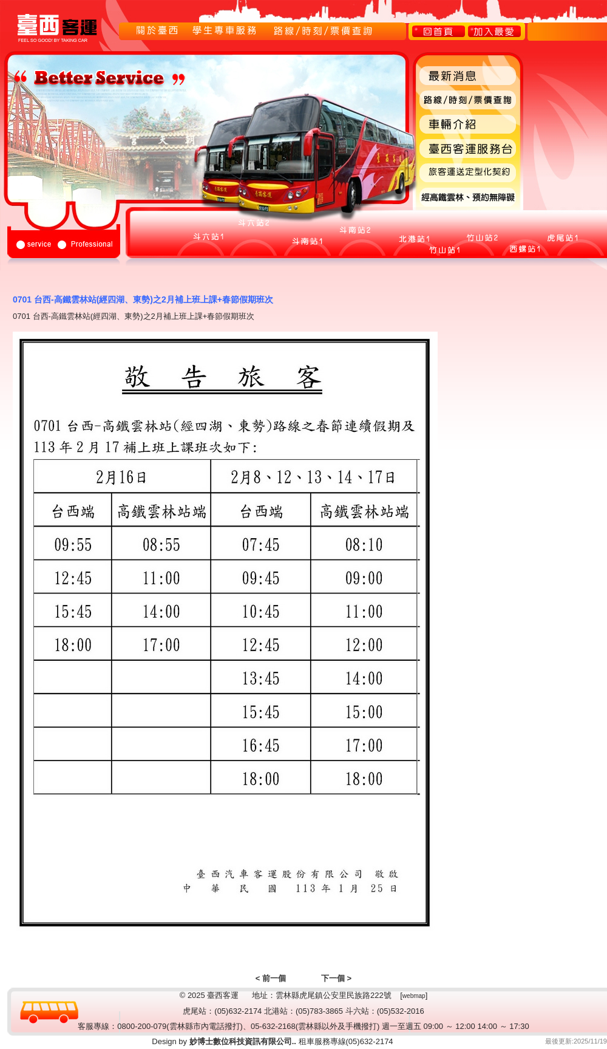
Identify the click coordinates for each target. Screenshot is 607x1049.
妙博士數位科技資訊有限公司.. (241, 1041)
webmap (414, 996)
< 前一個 (271, 978)
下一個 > (336, 978)
